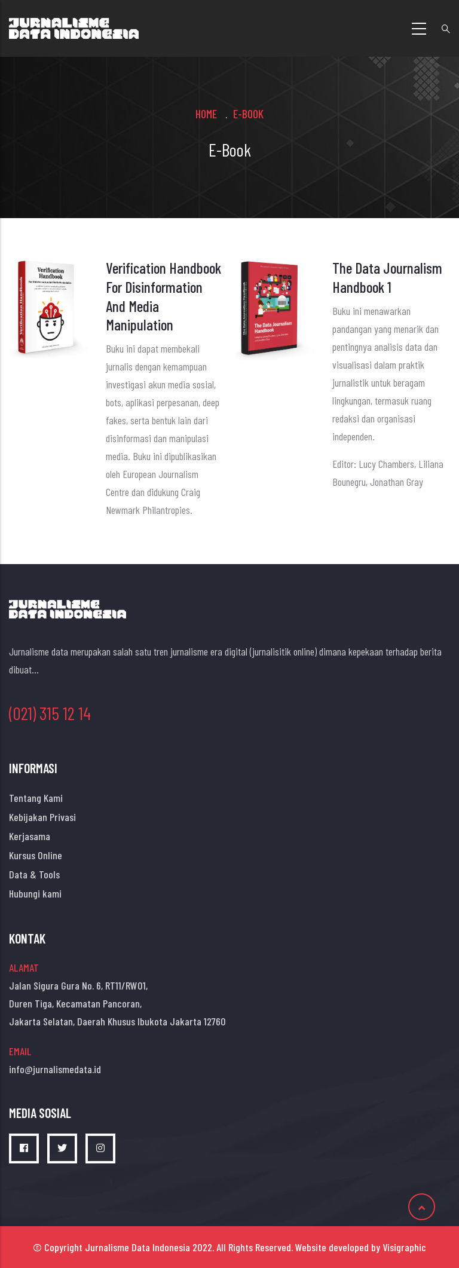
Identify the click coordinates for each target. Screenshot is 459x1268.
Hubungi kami (35, 893)
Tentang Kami (36, 797)
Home (206, 113)
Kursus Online (35, 855)
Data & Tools (34, 874)
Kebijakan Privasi (42, 816)
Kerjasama (29, 836)
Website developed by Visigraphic (360, 1247)
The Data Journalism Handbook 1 (387, 277)
